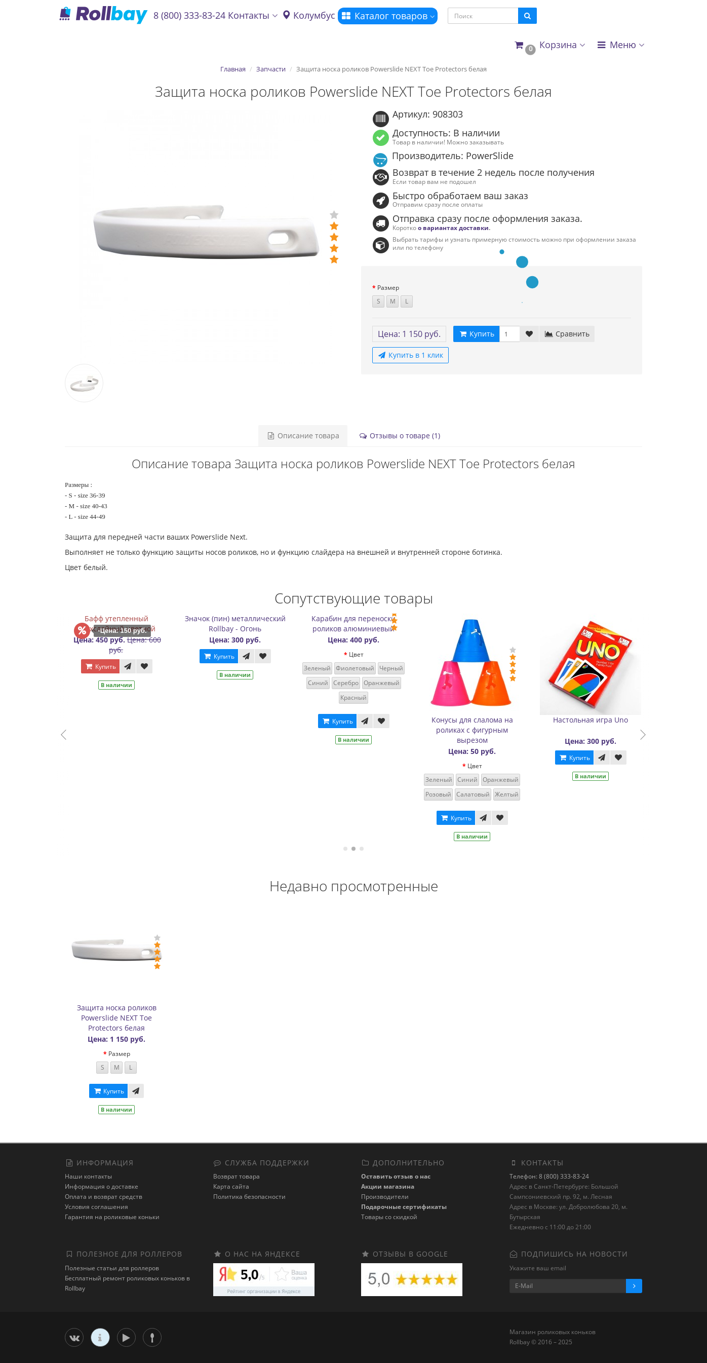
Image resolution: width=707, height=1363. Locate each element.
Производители (385, 1196)
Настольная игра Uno (596, 720)
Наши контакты (88, 1176)
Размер (388, 287)
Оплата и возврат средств (103, 1196)
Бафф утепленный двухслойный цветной (122, 623)
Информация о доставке (101, 1186)
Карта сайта (231, 1186)
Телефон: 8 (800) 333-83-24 (549, 1176)
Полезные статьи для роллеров (112, 1268)
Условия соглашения (96, 1206)
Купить (105, 666)
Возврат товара (236, 1176)
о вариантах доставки (453, 227)
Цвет (361, 654)
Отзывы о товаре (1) (399, 435)
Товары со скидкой (389, 1217)
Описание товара (302, 435)
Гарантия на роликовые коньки (112, 1217)
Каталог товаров (387, 16)
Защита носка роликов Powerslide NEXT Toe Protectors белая (116, 1018)
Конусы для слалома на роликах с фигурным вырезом (477, 730)
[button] (549, 45)
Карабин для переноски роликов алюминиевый (359, 623)
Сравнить (567, 333)
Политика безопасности (249, 1196)
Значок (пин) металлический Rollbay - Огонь (240, 623)
